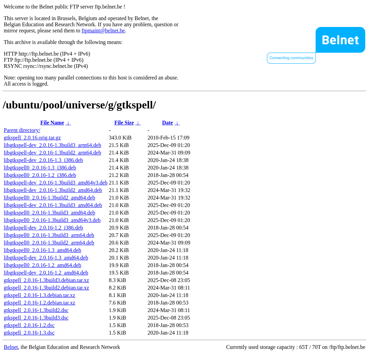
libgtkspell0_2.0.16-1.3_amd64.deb (42, 250)
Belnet (11, 347)
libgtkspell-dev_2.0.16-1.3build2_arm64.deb (52, 153)
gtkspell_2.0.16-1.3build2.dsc (36, 310)
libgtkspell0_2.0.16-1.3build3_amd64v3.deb (52, 220)
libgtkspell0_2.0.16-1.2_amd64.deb (42, 265)
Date (167, 123)
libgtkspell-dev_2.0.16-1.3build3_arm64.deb (52, 145)
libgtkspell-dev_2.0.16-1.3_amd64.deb (46, 258)
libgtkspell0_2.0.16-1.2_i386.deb (40, 175)
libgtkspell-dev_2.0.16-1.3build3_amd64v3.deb (56, 183)
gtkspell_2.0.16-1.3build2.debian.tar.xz (46, 288)
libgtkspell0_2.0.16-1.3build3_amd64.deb (49, 213)
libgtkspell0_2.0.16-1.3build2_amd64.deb (49, 198)
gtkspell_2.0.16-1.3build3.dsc (36, 318)
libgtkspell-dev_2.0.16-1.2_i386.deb (43, 228)
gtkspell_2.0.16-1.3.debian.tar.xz (39, 295)
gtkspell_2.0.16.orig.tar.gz (32, 138)
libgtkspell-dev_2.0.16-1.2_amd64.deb (46, 273)
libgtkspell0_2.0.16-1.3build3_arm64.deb (49, 235)
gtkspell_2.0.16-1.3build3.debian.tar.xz (46, 280)
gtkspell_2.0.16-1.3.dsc (29, 333)
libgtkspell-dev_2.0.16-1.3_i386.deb (43, 160)
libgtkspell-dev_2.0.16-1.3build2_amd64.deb (53, 190)
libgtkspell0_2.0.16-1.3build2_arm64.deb (49, 243)
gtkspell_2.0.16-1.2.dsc (29, 325)
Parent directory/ (22, 130)
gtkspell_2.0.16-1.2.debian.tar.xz (39, 303)
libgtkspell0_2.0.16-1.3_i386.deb (40, 168)
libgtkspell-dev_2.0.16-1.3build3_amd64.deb (53, 205)
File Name (52, 123)
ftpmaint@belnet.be (103, 30)
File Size (124, 123)
